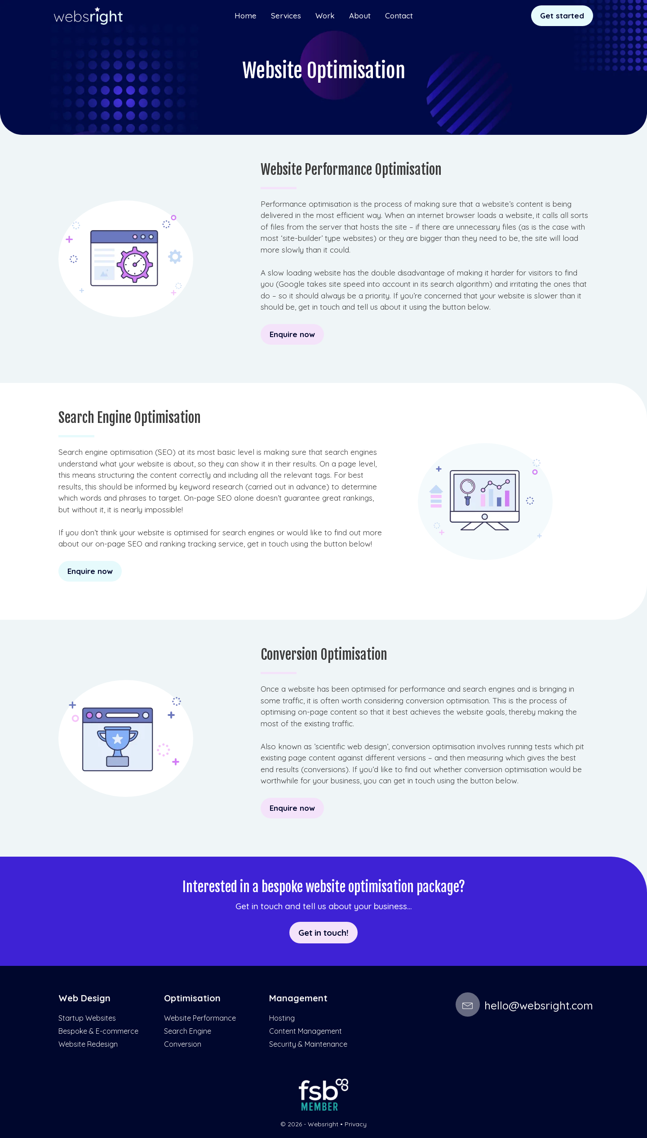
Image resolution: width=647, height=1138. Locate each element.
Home (246, 15)
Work (325, 15)
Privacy (356, 1124)
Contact (399, 15)
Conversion (182, 1044)
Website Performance (200, 1018)
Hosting (282, 1018)
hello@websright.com (524, 1005)
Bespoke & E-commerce (98, 1031)
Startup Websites (87, 1018)
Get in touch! (323, 932)
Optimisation (192, 998)
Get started (562, 15)
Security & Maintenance (308, 1044)
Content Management (305, 1031)
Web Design (84, 998)
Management (298, 998)
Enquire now (292, 334)
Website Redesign (88, 1044)
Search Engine (187, 1031)
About (360, 15)
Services (286, 15)
